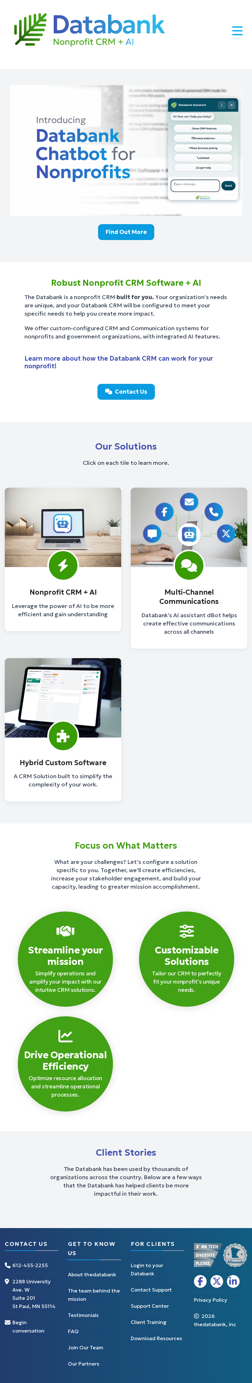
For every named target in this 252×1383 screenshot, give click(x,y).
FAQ (73, 1331)
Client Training (149, 1322)
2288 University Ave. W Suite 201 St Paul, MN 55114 (34, 1293)
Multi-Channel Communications (189, 597)
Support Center (150, 1306)
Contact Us (126, 391)
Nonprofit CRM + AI (63, 592)
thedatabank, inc (215, 1324)
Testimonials (83, 1315)
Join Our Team (85, 1347)
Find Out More (126, 232)
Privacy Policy (210, 1300)
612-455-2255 (30, 1265)
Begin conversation (28, 1326)
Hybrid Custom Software (63, 762)
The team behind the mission (94, 1294)
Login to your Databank (147, 1269)
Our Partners (83, 1363)
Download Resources (156, 1338)
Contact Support (151, 1289)
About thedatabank (92, 1274)
